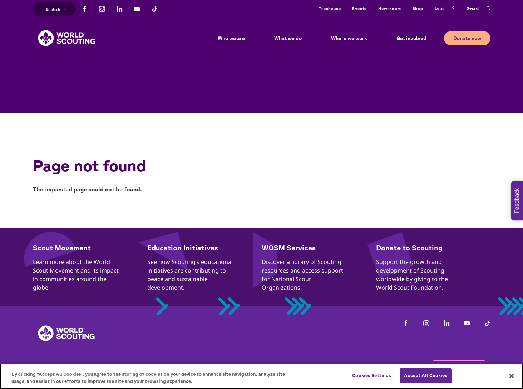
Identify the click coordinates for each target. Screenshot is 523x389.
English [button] (56, 8)
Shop (418, 8)
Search (478, 8)
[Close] (511, 376)
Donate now (467, 38)
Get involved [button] (411, 38)
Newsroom (389, 8)
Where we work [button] (349, 38)
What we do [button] (288, 38)
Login (445, 8)
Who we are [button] (231, 38)
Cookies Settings (371, 375)
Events (359, 8)
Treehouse (330, 8)
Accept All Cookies (425, 375)
